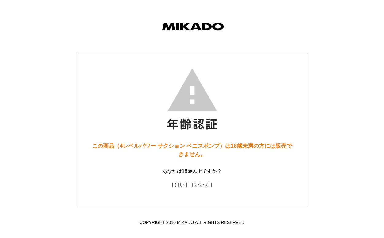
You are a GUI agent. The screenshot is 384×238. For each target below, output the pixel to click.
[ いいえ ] (202, 184)
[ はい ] (179, 184)
